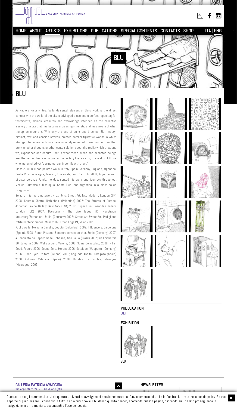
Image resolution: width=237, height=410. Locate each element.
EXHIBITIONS (75, 31)
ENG (217, 31)
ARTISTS (52, 31)
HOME (21, 31)
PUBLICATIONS (104, 31)
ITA (208, 31)
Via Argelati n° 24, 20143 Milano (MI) (39, 389)
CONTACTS (170, 31)
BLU (123, 361)
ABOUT (36, 31)
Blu (123, 313)
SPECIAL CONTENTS (139, 31)
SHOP (188, 31)
